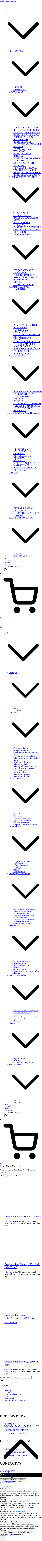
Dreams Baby (21, 1425)
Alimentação (13, 925)
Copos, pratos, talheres (22, 397)
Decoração (20, 470)
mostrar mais (7, 1486)
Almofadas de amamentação (22, 338)
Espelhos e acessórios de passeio (27, 230)
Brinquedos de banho (26, 175)
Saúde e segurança (15, 1065)
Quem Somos (10, 1424)
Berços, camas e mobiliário (23, 271)
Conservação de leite (26, 341)
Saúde (17, 553)
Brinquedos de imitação (22, 154)
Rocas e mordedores (26, 130)
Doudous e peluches (25, 127)
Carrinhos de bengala (27, 227)
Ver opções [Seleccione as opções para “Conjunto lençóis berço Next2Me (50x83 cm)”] (14, 1272)
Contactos (9, 564)
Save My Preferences (16, 1532)
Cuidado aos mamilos (26, 334)
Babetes (18, 401)
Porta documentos (24, 467)
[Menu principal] (1, 626)
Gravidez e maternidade (17, 975)
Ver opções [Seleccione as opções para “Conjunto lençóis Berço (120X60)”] (14, 1221)
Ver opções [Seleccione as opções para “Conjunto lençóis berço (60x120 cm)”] (14, 1369)
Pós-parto (19, 460)
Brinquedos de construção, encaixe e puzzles (27, 144)
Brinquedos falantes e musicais (27, 159)
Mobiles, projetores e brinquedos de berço (26, 133)
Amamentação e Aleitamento (19, 874)
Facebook (9, 1474)
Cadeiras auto (22, 215)
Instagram (9, 1477)
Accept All (22, 1479)
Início (2, 1166)
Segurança (20, 556)
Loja (6, 633)
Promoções (9, 560)
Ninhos (17, 282)
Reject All (13, 1479)
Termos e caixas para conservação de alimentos (26, 408)
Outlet (17, 87)
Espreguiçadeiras (24, 275)
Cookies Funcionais (9, 1501)
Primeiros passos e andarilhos (24, 138)
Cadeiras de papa (23, 394)
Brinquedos (13, 712)
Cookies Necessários (9, 1489)
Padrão (20, 1489)
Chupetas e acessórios (27, 403)
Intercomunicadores (26, 277)
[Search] (6, 569)
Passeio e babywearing (17, 778)
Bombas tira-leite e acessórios (25, 326)
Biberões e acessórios (26, 348)
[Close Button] (1, 629)
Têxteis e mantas (23, 284)
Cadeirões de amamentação (22, 352)
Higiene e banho (23, 508)
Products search (10, 566)
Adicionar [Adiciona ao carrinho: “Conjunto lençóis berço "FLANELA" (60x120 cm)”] (13, 1323)
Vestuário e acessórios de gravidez (22, 451)
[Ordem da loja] (13, 1176)
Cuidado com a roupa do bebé (26, 514)
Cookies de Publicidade (10, 1522)
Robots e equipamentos (27, 391)
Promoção (19, 89)
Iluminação (20, 279)
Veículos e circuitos (26, 168)
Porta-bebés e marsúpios (21, 223)
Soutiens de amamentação (22, 331)
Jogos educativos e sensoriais (25, 164)
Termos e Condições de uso (17, 1427)
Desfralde (19, 510)
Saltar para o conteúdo (8, 1)
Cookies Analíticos (9, 1511)
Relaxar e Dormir (15, 826)
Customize (4, 1479)
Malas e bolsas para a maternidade (27, 464)
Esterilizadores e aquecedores (24, 345)
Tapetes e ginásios (24, 170)
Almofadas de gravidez (22, 457)
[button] (23, 49)
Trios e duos (20, 213)
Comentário (21, 1501)
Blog (6, 558)
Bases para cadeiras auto (25, 219)
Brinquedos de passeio (27, 172)
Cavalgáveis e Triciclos (22, 150)
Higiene (12, 1023)
